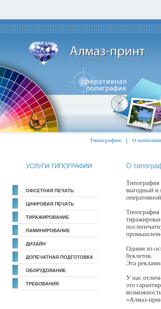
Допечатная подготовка (59, 257)
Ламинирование (48, 230)
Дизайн (36, 243)
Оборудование (46, 270)
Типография (105, 140)
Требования (42, 283)
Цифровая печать (50, 203)
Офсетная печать (50, 190)
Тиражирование (47, 217)
